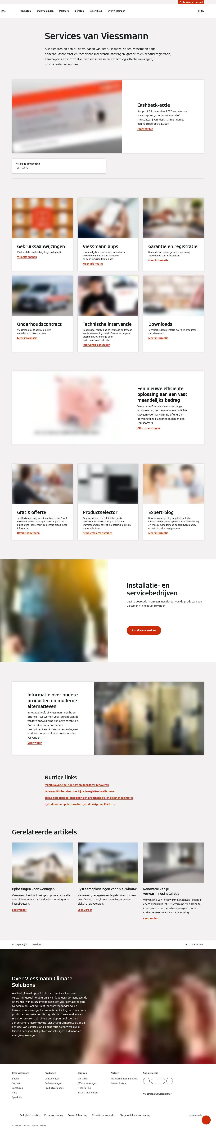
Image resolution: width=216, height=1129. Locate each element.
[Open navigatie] (4, 11)
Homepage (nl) (19, 944)
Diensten (79, 10)
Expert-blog (96, 10)
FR (198, 10)
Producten (25, 10)
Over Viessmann (116, 10)
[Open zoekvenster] (191, 11)
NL (202, 10)
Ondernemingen (45, 10)
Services (37, 944)
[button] (206, 1119)
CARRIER (42, 1125)
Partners (64, 10)
